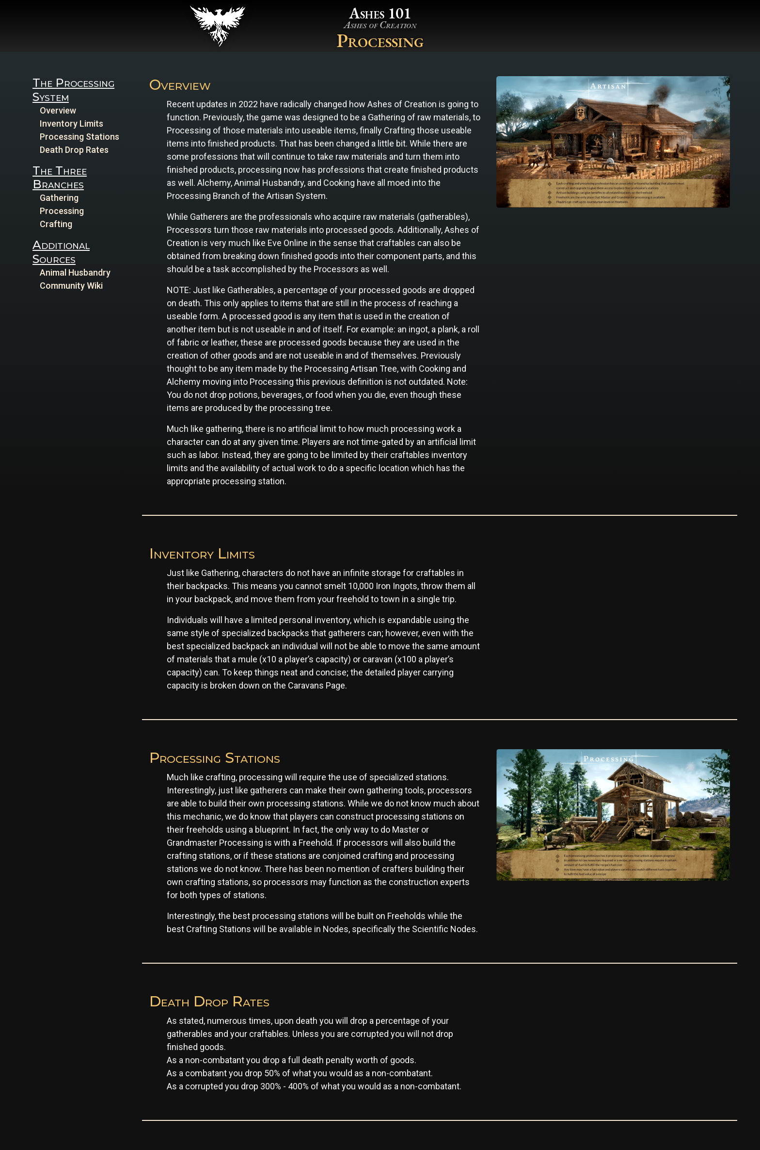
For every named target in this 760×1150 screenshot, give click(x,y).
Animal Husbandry (75, 272)
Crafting (56, 224)
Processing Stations (79, 136)
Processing (62, 211)
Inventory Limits (71, 123)
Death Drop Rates (74, 150)
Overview (58, 110)
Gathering (59, 198)
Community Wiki (71, 285)
